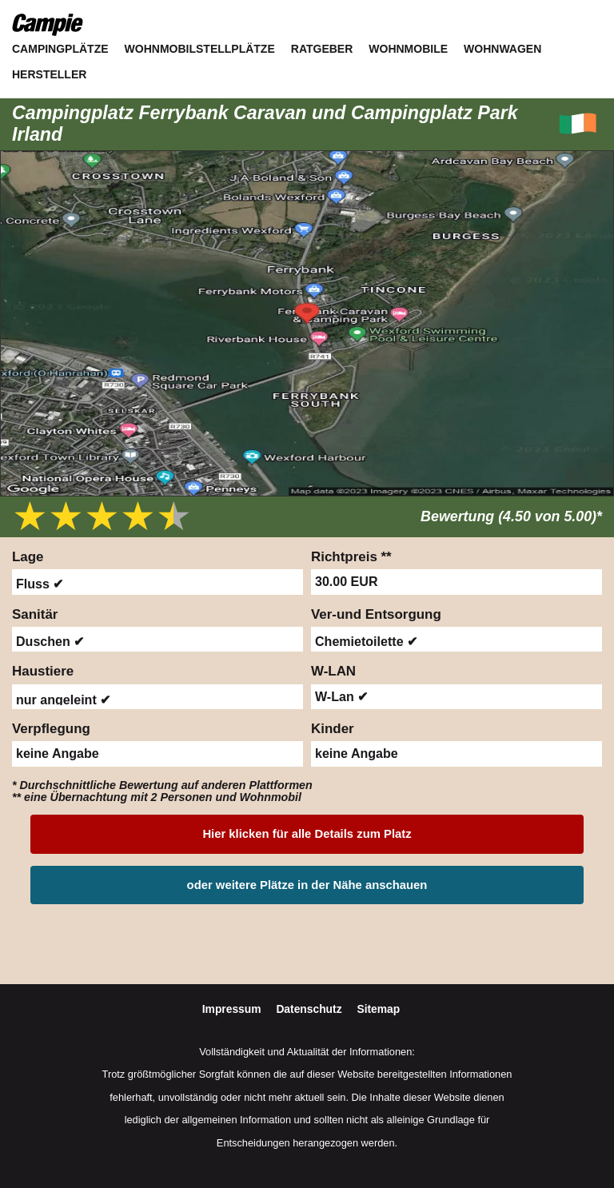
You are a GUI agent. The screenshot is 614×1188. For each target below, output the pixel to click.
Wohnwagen (502, 48)
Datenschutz (310, 1009)
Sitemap (378, 1009)
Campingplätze (60, 48)
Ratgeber (322, 48)
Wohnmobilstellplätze (200, 48)
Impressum (233, 1009)
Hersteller (49, 74)
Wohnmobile (408, 48)
